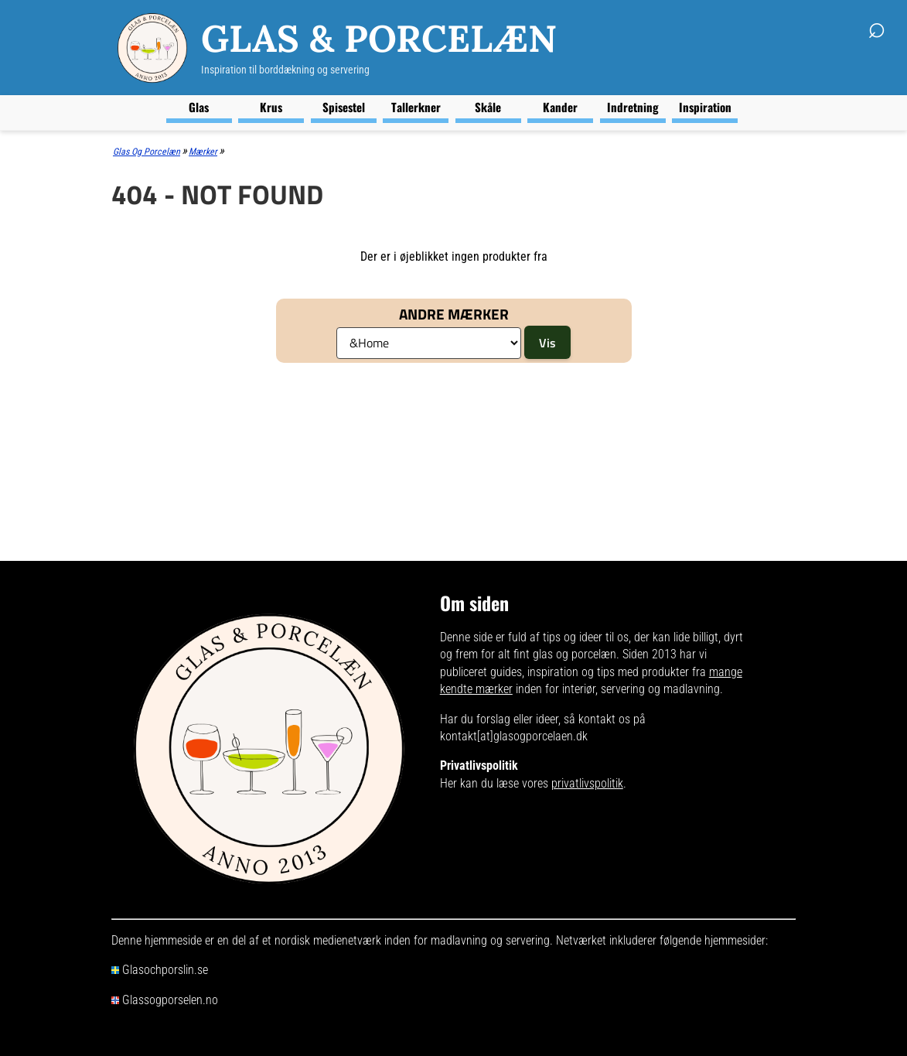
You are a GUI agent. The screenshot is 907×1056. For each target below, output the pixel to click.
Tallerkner (416, 106)
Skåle (488, 106)
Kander (560, 106)
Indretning (633, 106)
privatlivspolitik (587, 783)
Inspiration (705, 106)
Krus (271, 106)
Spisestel (343, 106)
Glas (199, 106)
